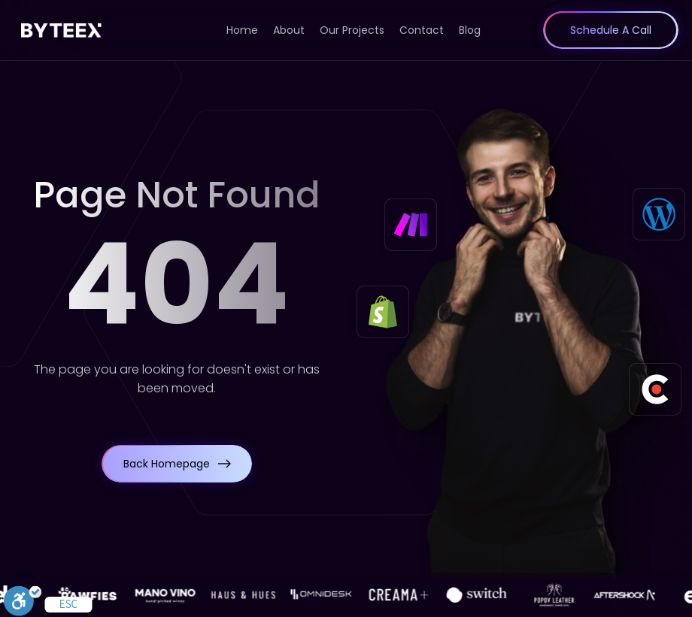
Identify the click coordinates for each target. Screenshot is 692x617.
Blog (470, 30)
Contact (421, 30)
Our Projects (352, 30)
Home (242, 30)
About (289, 30)
